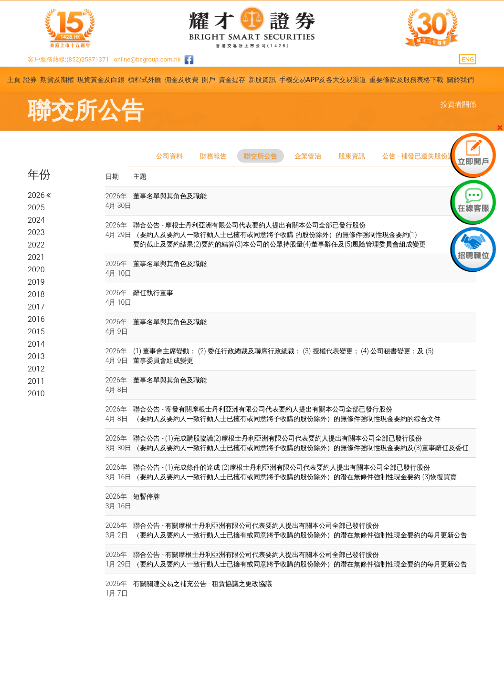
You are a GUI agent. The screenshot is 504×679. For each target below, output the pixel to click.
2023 (36, 232)
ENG (468, 59)
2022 (36, 244)
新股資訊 (262, 79)
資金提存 (232, 79)
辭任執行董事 (153, 293)
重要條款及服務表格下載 (406, 79)
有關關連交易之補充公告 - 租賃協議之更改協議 (202, 583)
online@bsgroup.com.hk (147, 59)
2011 (36, 381)
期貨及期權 (57, 79)
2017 (36, 306)
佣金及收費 (182, 79)
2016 (36, 319)
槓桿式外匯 (145, 79)
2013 (36, 356)
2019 (36, 282)
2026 (37, 195)
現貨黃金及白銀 (101, 79)
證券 (30, 79)
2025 (36, 207)
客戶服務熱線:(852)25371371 (68, 59)
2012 (36, 368)
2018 (36, 294)
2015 (36, 331)
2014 (36, 344)
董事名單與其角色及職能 (170, 196)
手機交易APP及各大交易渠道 (323, 79)
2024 (36, 220)
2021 (36, 257)
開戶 (208, 79)
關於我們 (460, 79)
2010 (36, 393)
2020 (36, 269)
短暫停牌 (146, 496)
